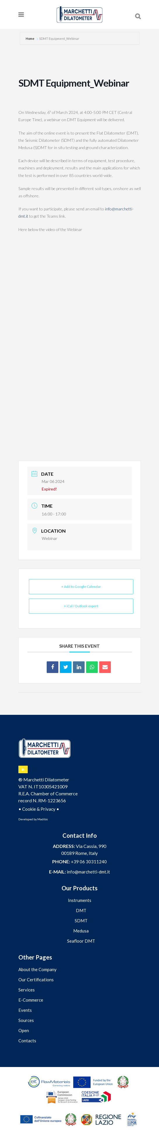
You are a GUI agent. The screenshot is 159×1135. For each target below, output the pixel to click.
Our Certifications (36, 979)
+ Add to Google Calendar (81, 586)
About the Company (37, 969)
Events (25, 1010)
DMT (81, 910)
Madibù (42, 819)
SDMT (81, 920)
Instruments (79, 900)
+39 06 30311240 (89, 861)
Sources (26, 1020)
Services (26, 989)
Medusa (81, 930)
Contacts (27, 1040)
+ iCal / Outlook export (81, 606)
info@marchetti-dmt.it (88, 871)
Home (30, 38)
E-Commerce (30, 999)
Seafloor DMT (81, 941)
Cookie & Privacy (38, 809)
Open (23, 1030)
